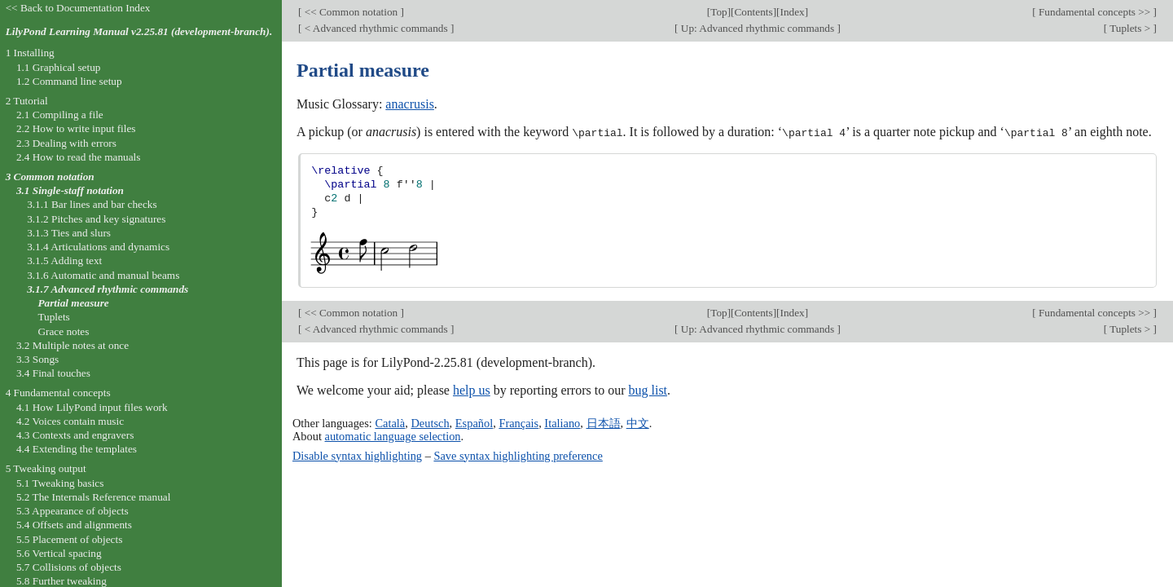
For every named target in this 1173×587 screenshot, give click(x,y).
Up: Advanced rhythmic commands (758, 28)
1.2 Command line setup (69, 81)
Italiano (562, 422)
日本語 (603, 422)
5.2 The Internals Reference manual (93, 497)
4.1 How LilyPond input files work (92, 407)
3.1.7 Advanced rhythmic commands (107, 289)
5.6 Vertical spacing (59, 553)
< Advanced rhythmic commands (375, 28)
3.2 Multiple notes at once (72, 345)
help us (471, 389)
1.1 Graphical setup (58, 67)
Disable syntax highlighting (357, 454)
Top (718, 12)
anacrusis (409, 104)
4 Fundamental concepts (58, 392)
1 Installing (30, 52)
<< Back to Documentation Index (78, 8)
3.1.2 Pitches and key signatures (96, 219)
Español (474, 422)
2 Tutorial (27, 101)
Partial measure (72, 303)
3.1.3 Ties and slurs (69, 233)
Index (792, 12)
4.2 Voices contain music (70, 421)
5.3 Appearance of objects (72, 511)
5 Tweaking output (46, 468)
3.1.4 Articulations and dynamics (98, 247)
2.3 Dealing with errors (66, 143)
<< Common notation (350, 12)
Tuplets (53, 317)
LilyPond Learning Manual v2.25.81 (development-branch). (139, 31)
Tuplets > (1130, 28)
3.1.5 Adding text (64, 260)
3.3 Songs (37, 359)
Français (518, 422)
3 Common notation (50, 176)
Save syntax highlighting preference (517, 454)
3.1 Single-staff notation (70, 190)
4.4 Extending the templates (76, 449)
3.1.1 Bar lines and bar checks (92, 204)
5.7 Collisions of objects (68, 567)
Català (390, 422)
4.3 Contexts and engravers (75, 435)
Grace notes (63, 331)
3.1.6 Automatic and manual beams (103, 275)
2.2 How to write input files (76, 128)
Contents (754, 12)
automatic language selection (393, 436)
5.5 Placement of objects (69, 539)
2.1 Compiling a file (59, 114)
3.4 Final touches (53, 373)
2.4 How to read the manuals (78, 157)
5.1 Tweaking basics (60, 483)
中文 (637, 422)
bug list (647, 389)
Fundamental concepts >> (1094, 12)
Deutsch (430, 422)
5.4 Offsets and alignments (74, 525)
